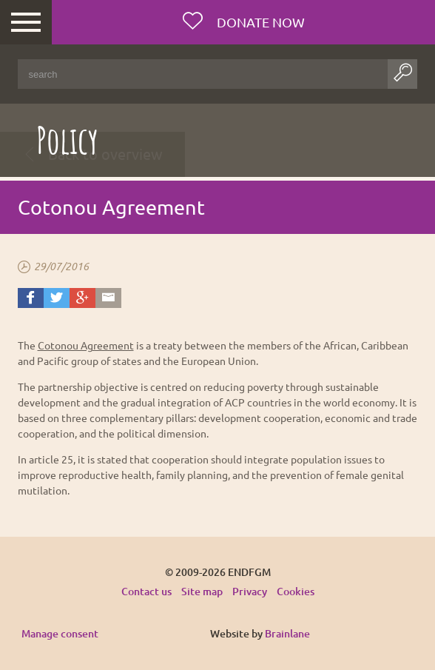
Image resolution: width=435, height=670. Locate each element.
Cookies (295, 591)
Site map (202, 591)
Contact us (146, 591)
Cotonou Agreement (86, 345)
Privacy (249, 591)
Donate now (259, 22)
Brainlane (287, 633)
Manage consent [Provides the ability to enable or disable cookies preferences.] (59, 634)
